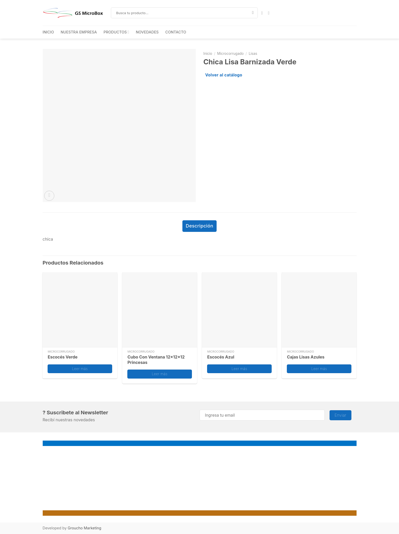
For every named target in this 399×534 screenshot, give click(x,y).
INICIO (48, 32)
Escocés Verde (62, 356)
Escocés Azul (220, 356)
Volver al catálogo (223, 75)
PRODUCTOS (116, 32)
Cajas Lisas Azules (305, 356)
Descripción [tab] (199, 225)
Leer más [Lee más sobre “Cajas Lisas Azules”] (319, 368)
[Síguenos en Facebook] (263, 13)
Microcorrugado (230, 53)
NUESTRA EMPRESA (79, 32)
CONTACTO (175, 32)
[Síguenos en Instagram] (270, 13)
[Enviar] (253, 12)
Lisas (253, 53)
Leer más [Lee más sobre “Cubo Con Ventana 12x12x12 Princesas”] (159, 373)
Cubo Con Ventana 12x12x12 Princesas (155, 359)
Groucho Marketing (84, 527)
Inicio (207, 53)
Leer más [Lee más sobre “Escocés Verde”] (80, 368)
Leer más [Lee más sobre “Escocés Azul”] (239, 368)
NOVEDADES (147, 32)
